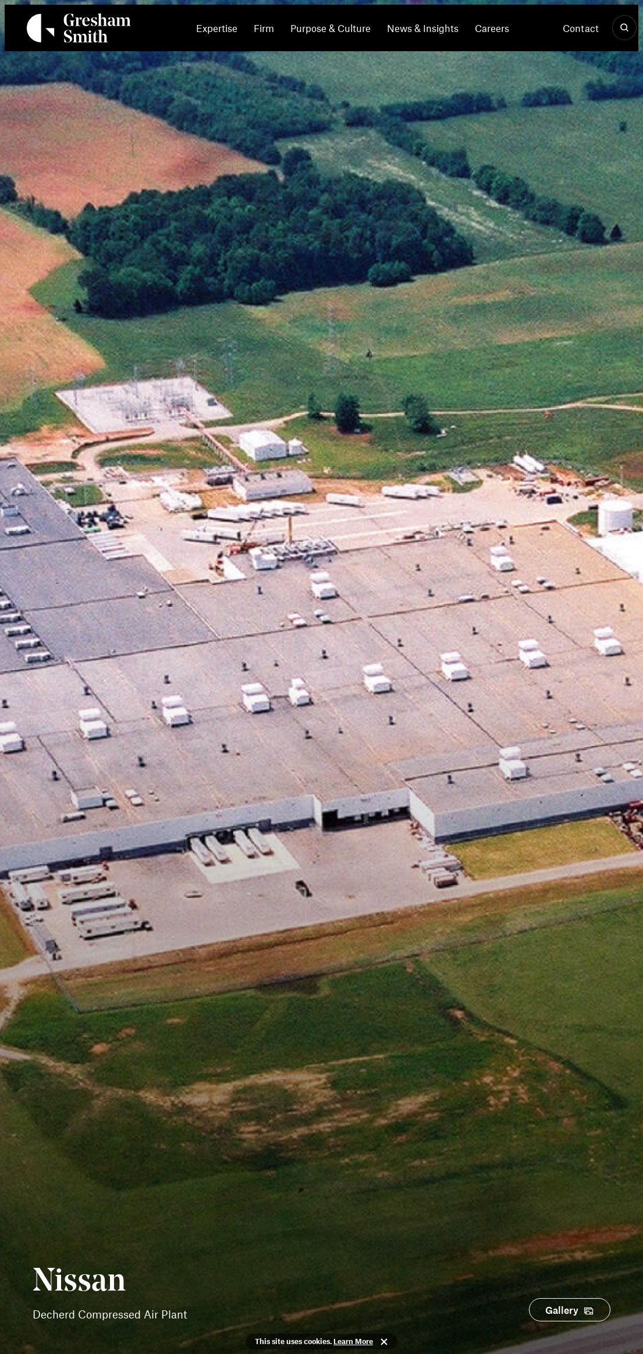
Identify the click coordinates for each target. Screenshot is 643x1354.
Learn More (353, 1341)
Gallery (561, 1310)
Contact (581, 28)
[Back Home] (79, 30)
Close (384, 1342)
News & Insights (423, 28)
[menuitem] (221, 28)
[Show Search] (624, 27)
